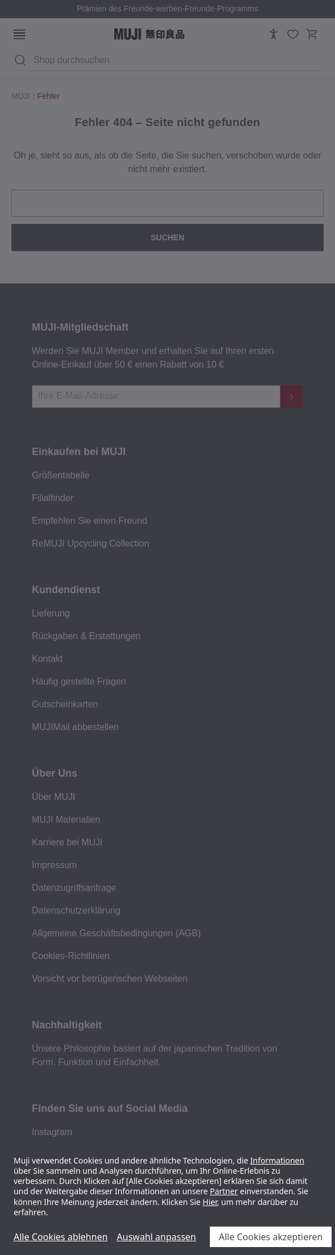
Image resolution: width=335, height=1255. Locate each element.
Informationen (277, 1160)
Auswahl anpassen (156, 1237)
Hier (209, 1201)
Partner (224, 1191)
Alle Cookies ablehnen (60, 1237)
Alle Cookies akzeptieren (271, 1237)
